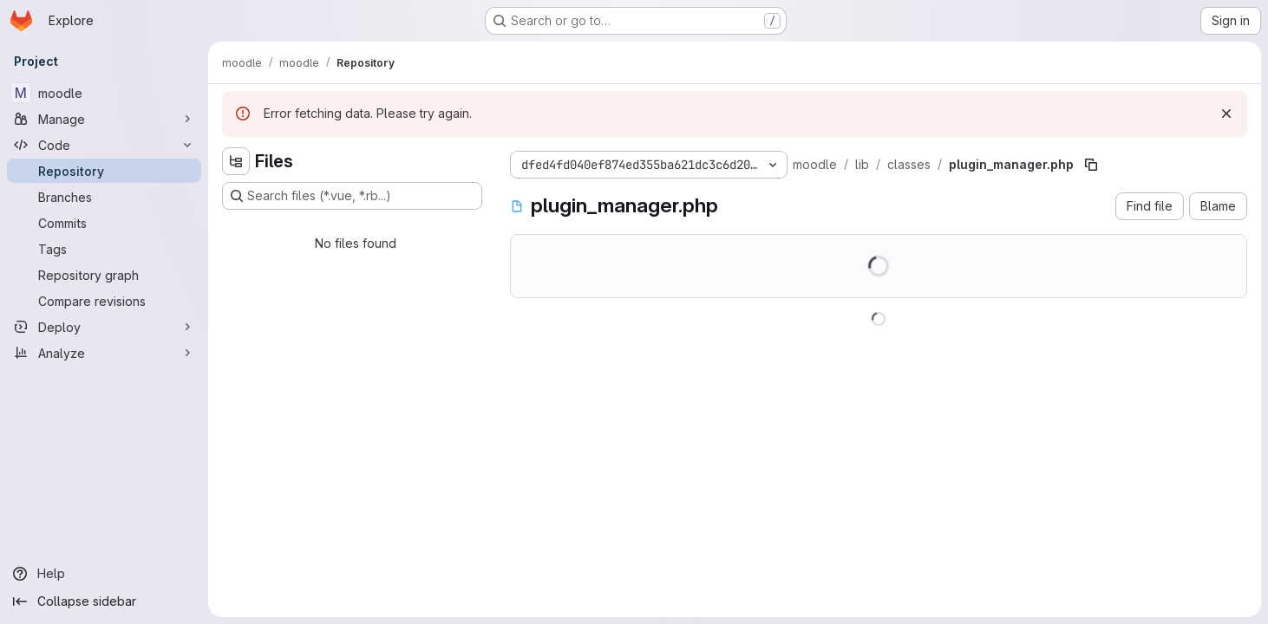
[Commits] (104, 223)
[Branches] (104, 197)
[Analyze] (104, 353)
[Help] (104, 574)
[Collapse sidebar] (104, 601)
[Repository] (104, 171)
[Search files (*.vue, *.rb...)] (352, 196)
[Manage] (104, 119)
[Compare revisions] (104, 301)
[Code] (104, 145)
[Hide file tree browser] (236, 161)
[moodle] (104, 93)
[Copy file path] (1091, 165)
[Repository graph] (104, 275)
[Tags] (104, 249)
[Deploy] (104, 327)
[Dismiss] (1226, 113)
